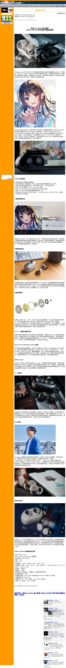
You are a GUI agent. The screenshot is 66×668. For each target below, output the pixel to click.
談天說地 (26, 5)
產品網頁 (51, 5)
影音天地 (11, 5)
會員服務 (57, 5)
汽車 (34, 5)
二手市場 (41, 5)
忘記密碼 (63, 6)
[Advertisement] (15, 614)
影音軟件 (16, 5)
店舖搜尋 (46, 5)
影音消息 (6, 5)
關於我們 (62, 5)
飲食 (37, 5)
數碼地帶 (21, 5)
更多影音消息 (61, 13)
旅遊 (31, 5)
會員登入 (58, 6)
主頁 (1, 5)
